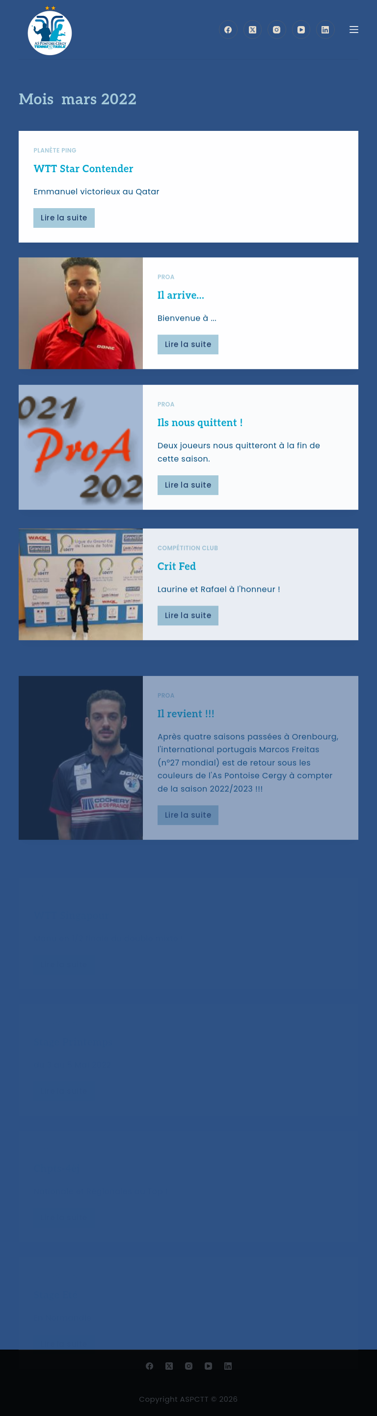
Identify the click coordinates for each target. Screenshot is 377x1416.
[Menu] (354, 29)
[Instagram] (277, 29)
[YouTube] (301, 29)
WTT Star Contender (83, 170)
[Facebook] (228, 29)
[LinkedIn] (325, 29)
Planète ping (54, 151)
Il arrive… (181, 299)
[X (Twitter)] (252, 29)
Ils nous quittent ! (200, 444)
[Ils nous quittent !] (80, 468)
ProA (166, 280)
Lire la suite (68, 220)
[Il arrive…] (80, 316)
